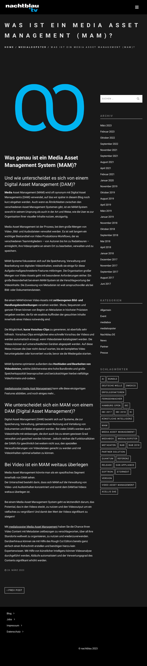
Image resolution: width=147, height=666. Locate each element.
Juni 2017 (105, 283)
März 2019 (106, 210)
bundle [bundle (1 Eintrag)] (112, 379)
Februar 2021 (107, 174)
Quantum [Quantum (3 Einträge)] (108, 458)
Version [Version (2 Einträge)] (107, 478)
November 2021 (108, 150)
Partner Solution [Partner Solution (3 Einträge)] (113, 452)
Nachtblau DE (107, 334)
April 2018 (105, 247)
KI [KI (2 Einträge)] (131, 412)
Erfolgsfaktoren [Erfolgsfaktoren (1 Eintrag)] (113, 392)
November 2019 (108, 186)
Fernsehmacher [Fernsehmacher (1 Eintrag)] (112, 399)
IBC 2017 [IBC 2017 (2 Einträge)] (107, 412)
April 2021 (105, 168)
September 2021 (109, 155)
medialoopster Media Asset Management (33, 526)
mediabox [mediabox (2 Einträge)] (108, 438)
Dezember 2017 (108, 259)
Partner (104, 346)
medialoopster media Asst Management (28, 388)
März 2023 (106, 125)
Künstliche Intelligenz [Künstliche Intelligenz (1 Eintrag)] (117, 419)
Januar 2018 (107, 253)
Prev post (14, 590)
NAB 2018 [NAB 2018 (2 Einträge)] (134, 445)
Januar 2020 (107, 180)
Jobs (9, 619)
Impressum (13, 625)
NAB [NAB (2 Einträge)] (122, 445)
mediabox (105, 322)
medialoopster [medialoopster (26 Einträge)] (127, 438)
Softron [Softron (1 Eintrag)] (107, 472)
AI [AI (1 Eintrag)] (103, 379)
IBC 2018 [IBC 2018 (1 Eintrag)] (121, 412)
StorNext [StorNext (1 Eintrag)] (123, 472)
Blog (9, 613)
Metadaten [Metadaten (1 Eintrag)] (109, 445)
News (103, 340)
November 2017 (108, 265)
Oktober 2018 (107, 229)
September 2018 (109, 235)
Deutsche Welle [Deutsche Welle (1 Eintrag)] (112, 385)
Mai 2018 (105, 241)
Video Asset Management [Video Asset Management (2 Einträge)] (118, 485)
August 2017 (107, 277)
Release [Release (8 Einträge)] (107, 465)
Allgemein (105, 310)
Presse (104, 352)
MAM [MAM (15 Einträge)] (105, 425)
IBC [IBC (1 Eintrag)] (126, 405)
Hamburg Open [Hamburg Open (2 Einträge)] (111, 405)
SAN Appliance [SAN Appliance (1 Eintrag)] (125, 465)
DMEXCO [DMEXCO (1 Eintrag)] (131, 385)
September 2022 (109, 143)
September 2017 (109, 271)
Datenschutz (13, 631)
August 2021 (107, 162)
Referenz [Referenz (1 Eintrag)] (123, 458)
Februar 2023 (107, 131)
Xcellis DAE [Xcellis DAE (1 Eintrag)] (109, 491)
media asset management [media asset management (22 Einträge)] (118, 432)
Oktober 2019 (107, 192)
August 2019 (107, 198)
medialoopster (33, 47)
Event (103, 316)
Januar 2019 (107, 216)
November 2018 (108, 222)
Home (9, 47)
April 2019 (105, 204)
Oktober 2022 (107, 137)
